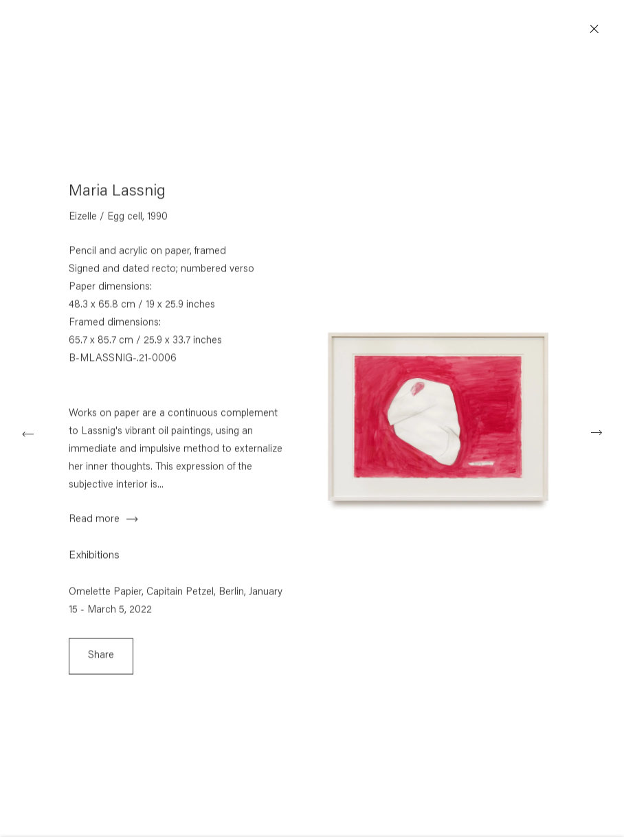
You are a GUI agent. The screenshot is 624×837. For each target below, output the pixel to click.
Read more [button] (94, 524)
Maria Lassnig (117, 196)
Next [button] (596, 432)
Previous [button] (27, 432)
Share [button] (101, 660)
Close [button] (599, 30)
